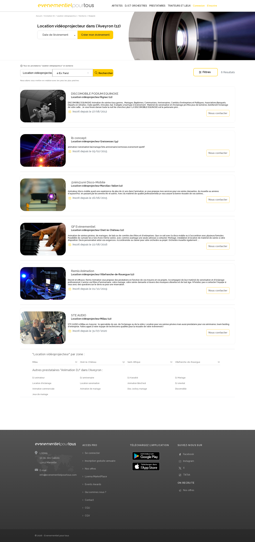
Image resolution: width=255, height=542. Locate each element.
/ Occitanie (82, 16)
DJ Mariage (180, 378)
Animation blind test (137, 383)
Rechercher (103, 73)
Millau (35, 362)
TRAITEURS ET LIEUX (179, 5)
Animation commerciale (43, 389)
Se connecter (92, 453)
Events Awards (93, 484)
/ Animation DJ (49, 16)
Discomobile (181, 389)
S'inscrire (212, 5)
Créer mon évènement (95, 34)
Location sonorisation (90, 383)
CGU (87, 507)
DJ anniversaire (87, 378)
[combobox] (72, 73)
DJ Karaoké (133, 378)
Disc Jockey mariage (137, 389)
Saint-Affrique (134, 362)
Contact (89, 500)
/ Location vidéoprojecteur (66, 16)
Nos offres (90, 468)
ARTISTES (117, 5)
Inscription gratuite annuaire (100, 461)
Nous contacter (217, 113)
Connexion (199, 5)
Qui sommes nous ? (95, 492)
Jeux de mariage (40, 394)
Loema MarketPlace (96, 476)
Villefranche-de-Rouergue (187, 362)
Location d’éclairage (41, 383)
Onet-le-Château (88, 362)
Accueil (39, 16)
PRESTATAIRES (157, 5)
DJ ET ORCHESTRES (136, 5)
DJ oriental (180, 383)
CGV (87, 515)
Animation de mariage (90, 389)
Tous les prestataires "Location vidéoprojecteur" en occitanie (46, 66)
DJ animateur (38, 378)
